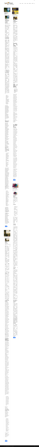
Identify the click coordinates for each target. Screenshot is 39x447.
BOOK (27, 3)
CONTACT (32, 3)
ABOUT (22, 3)
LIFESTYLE (30, 3)
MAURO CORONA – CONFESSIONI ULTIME (15, 14)
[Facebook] (6, 226)
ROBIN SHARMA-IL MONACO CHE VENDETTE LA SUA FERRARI (6, 13)
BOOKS (13, 190)
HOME (20, 3)
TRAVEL (25, 3)
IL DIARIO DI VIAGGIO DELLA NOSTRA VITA (15, 188)
